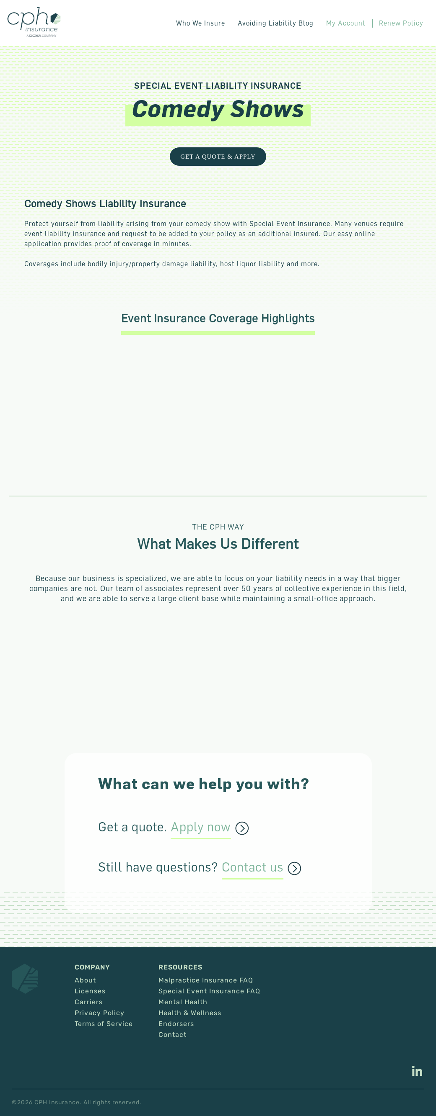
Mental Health (183, 1002)
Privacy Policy (100, 1013)
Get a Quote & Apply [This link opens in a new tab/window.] (218, 156)
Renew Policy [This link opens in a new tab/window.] (401, 23)
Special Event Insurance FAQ (209, 991)
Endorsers (176, 1024)
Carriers (89, 1002)
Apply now (201, 827)
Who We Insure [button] (200, 23)
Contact (172, 1034)
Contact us (252, 867)
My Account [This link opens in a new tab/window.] (346, 23)
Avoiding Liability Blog (276, 23)
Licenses (90, 991)
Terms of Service (104, 1024)
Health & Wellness (189, 1013)
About (85, 980)
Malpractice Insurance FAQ (205, 980)
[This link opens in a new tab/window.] (417, 1072)
